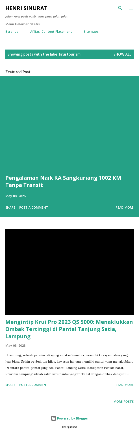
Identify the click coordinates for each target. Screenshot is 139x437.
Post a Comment (33, 207)
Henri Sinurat (26, 8)
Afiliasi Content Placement (51, 31)
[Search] (120, 8)
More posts (123, 401)
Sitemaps (91, 31)
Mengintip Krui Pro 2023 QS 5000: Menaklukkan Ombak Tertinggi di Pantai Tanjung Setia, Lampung (69, 329)
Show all (122, 54)
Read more (124, 207)
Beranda (12, 31)
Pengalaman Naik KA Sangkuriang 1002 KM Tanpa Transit (63, 181)
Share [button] (10, 207)
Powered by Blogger (69, 418)
